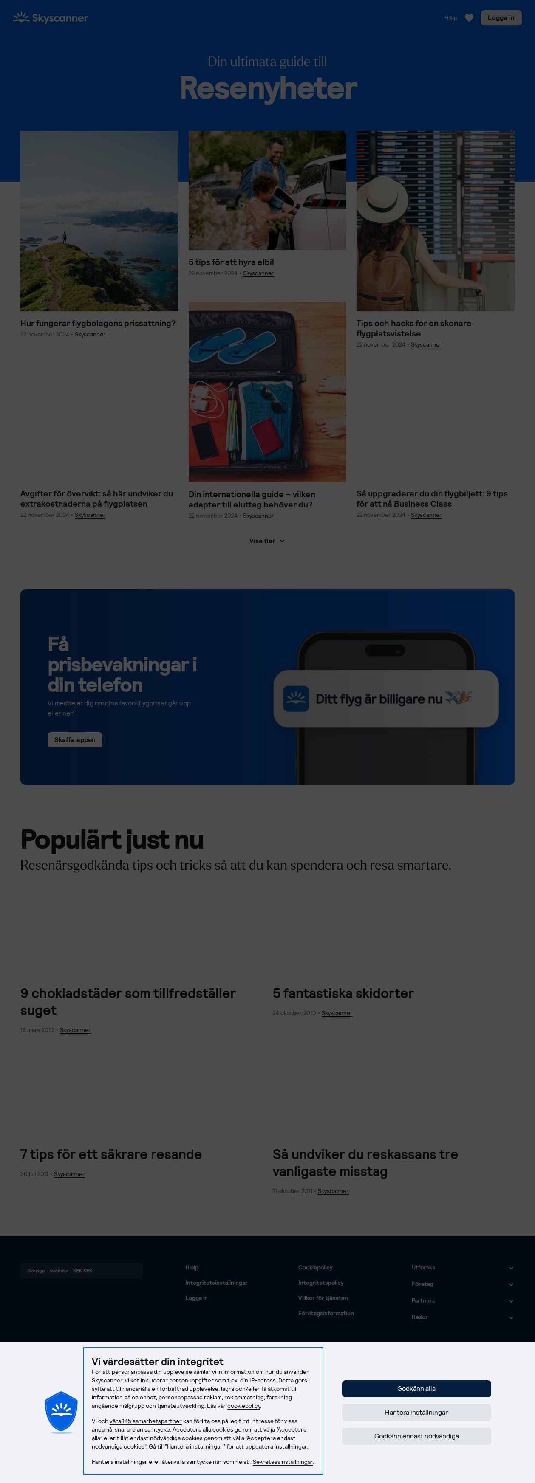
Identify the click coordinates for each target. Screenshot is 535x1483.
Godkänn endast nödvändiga (416, 1436)
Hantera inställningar (416, 1412)
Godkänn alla (416, 1388)
